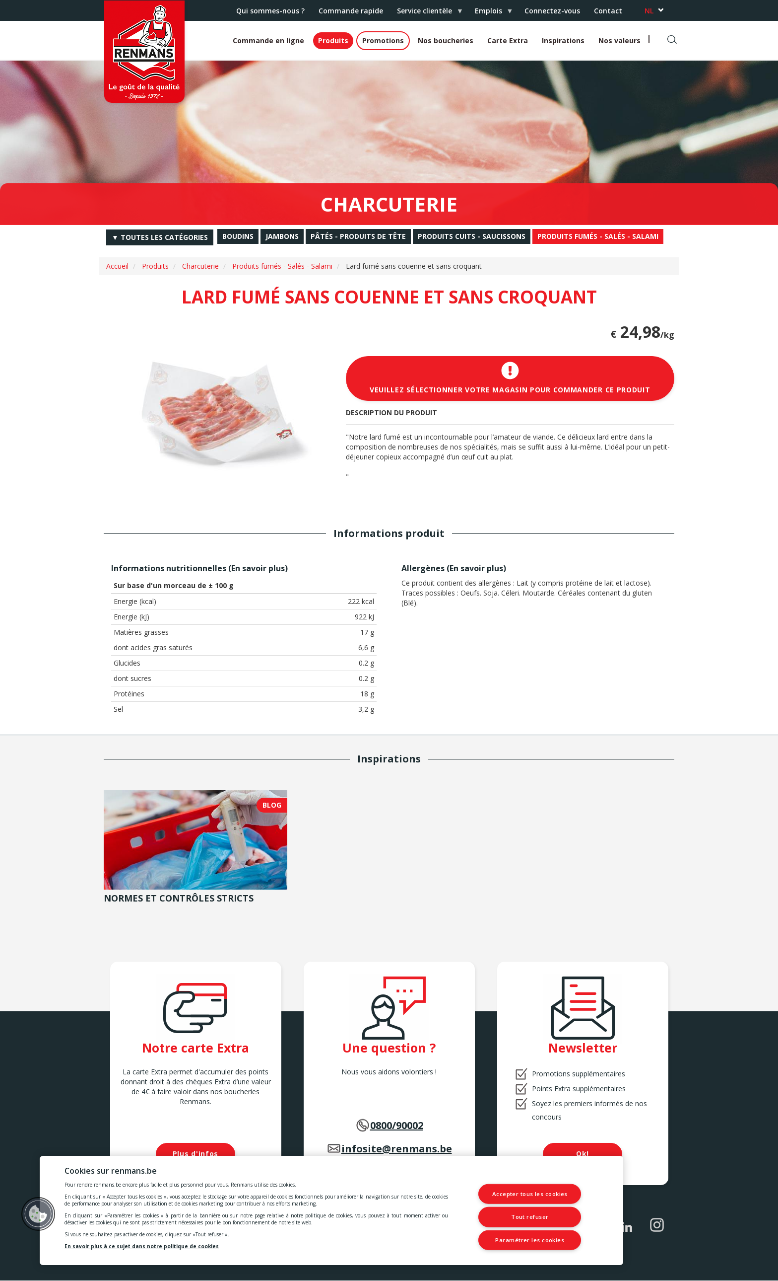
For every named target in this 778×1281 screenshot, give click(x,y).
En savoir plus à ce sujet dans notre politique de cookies (142, 1246)
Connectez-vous (552, 10)
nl (649, 10)
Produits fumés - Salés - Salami (282, 266)
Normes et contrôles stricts (179, 898)
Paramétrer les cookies (530, 1239)
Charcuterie (200, 266)
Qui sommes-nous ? (270, 10)
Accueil (117, 266)
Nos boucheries (445, 40)
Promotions (383, 40)
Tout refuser (530, 1216)
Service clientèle (426, 13)
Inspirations (563, 40)
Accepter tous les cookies (530, 1194)
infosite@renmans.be (396, 1148)
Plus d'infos (195, 1153)
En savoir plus (258, 568)
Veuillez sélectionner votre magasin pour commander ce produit (510, 378)
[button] (38, 1214)
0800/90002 (396, 1125)
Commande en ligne (268, 40)
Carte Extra (507, 40)
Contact (608, 10)
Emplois (490, 13)
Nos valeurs (619, 40)
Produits (333, 40)
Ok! (582, 1153)
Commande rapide (351, 10)
